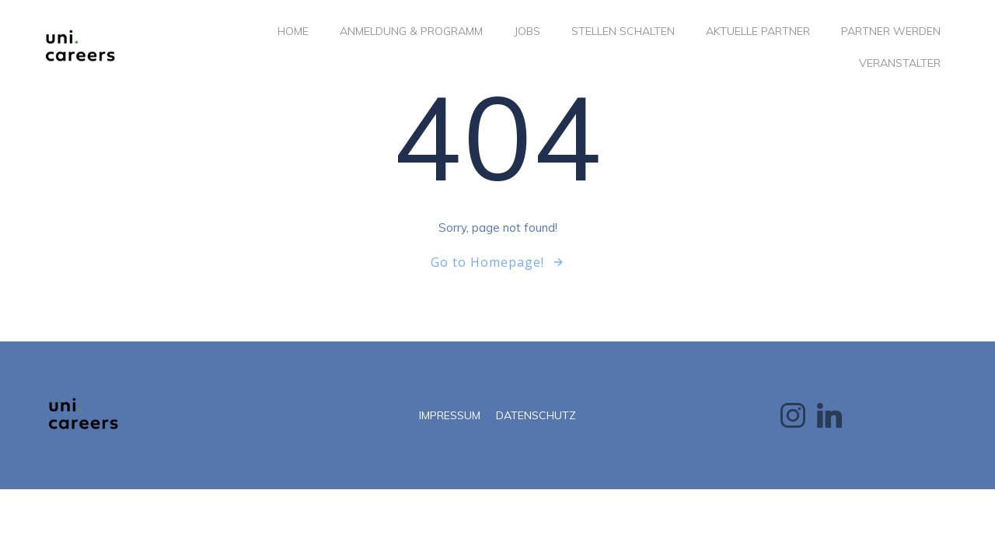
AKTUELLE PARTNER (758, 31)
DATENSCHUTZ (536, 415)
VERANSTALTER (900, 63)
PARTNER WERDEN (891, 31)
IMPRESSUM (449, 415)
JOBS (527, 31)
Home (293, 31)
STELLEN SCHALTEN (623, 31)
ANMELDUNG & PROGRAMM (411, 31)
